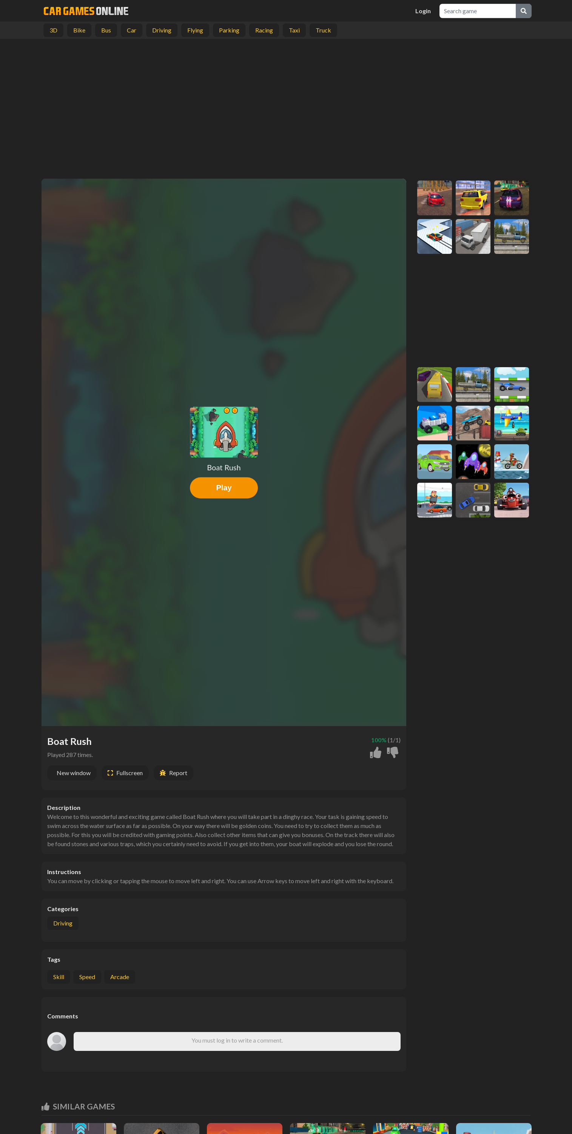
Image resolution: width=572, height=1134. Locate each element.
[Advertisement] (286, 107)
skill (58, 976)
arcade (119, 976)
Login (423, 10)
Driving (62, 923)
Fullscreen (129, 772)
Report (178, 772)
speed (87, 976)
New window (74, 772)
